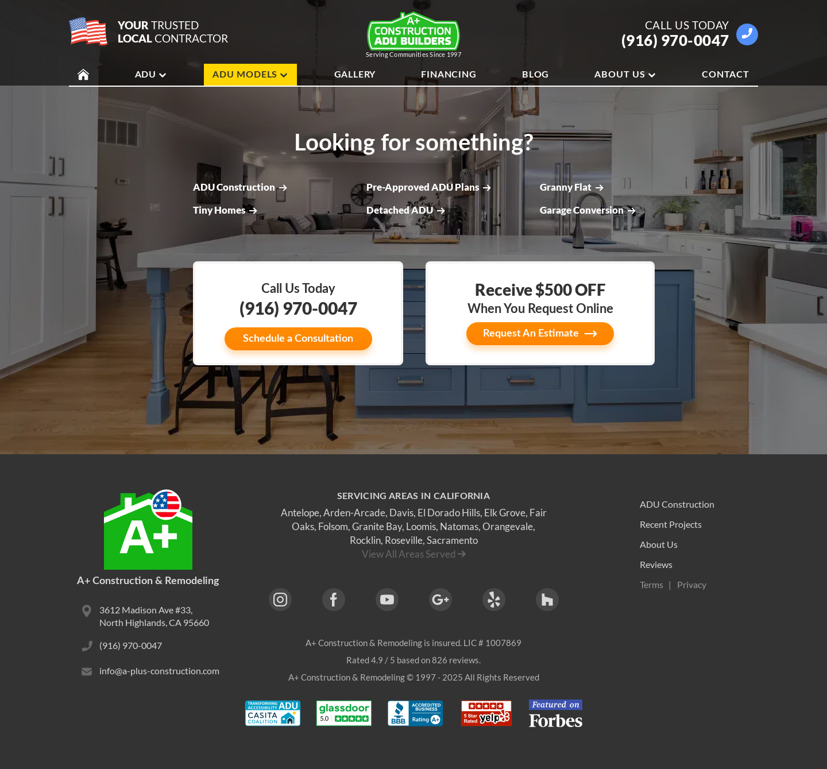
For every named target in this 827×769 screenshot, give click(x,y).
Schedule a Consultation (298, 339)
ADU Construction (240, 187)
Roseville (404, 540)
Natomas (459, 526)
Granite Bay (377, 526)
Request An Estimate (540, 334)
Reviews (656, 564)
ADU (151, 74)
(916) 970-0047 (675, 40)
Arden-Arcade (354, 513)
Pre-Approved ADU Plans (428, 187)
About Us (625, 74)
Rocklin (365, 540)
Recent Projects (671, 524)
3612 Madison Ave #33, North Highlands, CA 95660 (154, 616)
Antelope (300, 513)
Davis (401, 513)
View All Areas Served (409, 554)
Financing (448, 74)
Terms (651, 584)
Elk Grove (504, 513)
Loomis (421, 526)
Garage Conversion (588, 210)
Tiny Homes (225, 210)
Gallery (355, 74)
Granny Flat (572, 187)
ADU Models (250, 74)
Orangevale (507, 526)
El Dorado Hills (449, 513)
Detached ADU (405, 210)
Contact (725, 74)
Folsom (333, 526)
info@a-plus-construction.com (159, 670)
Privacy (691, 584)
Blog (535, 74)
